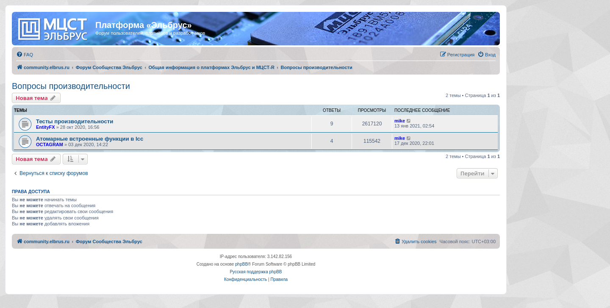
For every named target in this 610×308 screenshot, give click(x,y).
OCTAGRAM (49, 144)
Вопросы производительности (71, 86)
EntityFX (45, 127)
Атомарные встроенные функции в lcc (89, 139)
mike (399, 120)
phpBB (241, 264)
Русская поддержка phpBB (256, 271)
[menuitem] (24, 55)
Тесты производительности (74, 121)
